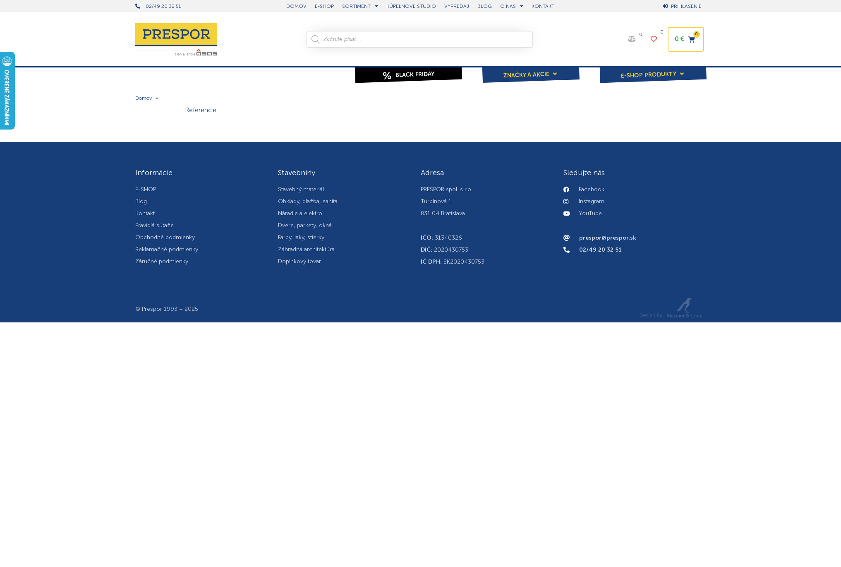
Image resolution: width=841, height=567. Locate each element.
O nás (511, 6)
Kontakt (543, 6)
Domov (143, 98)
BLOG (484, 6)
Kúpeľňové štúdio (411, 6)
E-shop (324, 6)
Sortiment (360, 6)
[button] (531, 69)
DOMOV (296, 6)
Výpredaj (456, 6)
